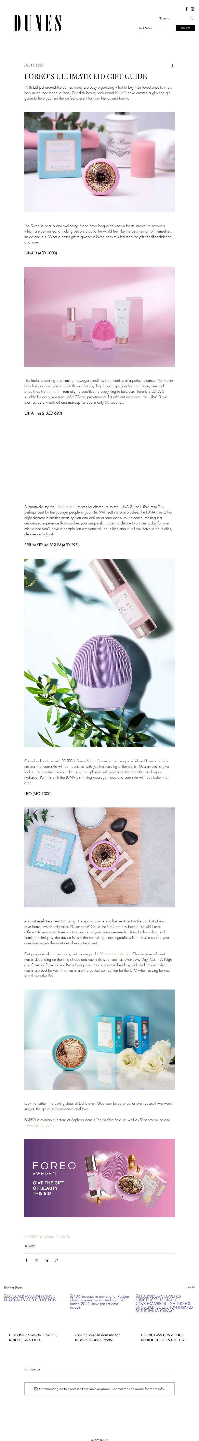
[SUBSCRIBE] (185, 28)
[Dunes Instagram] (192, 9)
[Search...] (169, 18)
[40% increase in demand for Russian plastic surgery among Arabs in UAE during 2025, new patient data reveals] (99, 1311)
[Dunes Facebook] (186, 9)
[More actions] (172, 65)
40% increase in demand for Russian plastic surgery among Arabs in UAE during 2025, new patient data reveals (99, 1337)
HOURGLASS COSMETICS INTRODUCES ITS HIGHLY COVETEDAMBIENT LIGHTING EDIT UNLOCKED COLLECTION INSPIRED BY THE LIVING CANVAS (164, 1337)
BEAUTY (30, 1246)
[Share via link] (56, 1260)
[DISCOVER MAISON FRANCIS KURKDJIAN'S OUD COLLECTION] (33, 1310)
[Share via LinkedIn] (46, 1260)
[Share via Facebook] (26, 1260)
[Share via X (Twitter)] (36, 1260)
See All (191, 1287)
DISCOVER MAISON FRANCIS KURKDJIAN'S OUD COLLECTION (33, 1337)
